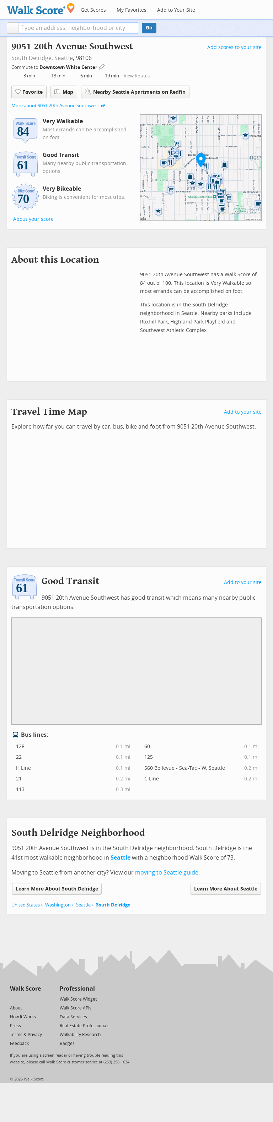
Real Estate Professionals (84, 1025)
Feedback (19, 1043)
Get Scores (93, 10)
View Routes (137, 75)
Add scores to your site (234, 47)
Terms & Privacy (26, 1034)
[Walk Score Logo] (41, 9)
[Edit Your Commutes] (102, 66)
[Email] (36, 999)
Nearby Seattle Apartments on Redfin (135, 91)
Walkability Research (80, 1034)
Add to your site (243, 412)
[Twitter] (14, 999)
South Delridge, (32, 58)
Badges (67, 1043)
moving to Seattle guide (166, 872)
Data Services (73, 1016)
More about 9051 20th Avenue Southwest (55, 105)
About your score (33, 219)
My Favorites (131, 10)
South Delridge (113, 905)
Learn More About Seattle (225, 889)
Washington (58, 905)
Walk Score (25, 988)
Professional (77, 988)
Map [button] (63, 92)
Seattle (63, 58)
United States (25, 905)
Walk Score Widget (78, 999)
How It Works (23, 1016)
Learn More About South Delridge (57, 889)
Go (149, 28)
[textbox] (78, 28)
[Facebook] (25, 999)
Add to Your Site (176, 10)
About (16, 1008)
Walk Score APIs (75, 1008)
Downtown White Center (68, 67)
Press (15, 1025)
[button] (12, 28)
